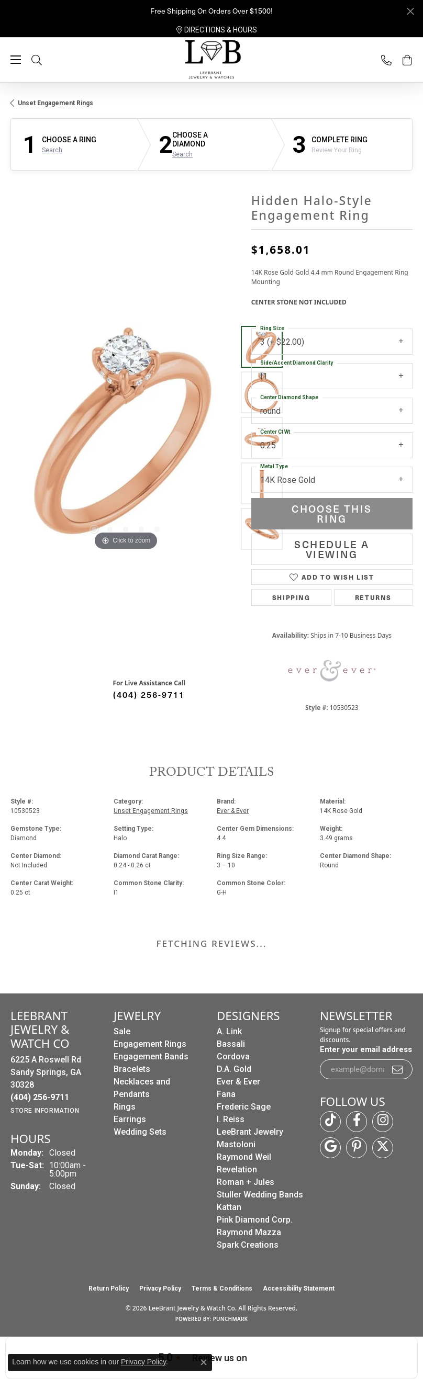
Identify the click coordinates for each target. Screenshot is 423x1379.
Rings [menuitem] (125, 1107)
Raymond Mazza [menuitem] (249, 1232)
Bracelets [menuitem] (132, 1069)
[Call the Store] (39, 1097)
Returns (373, 597)
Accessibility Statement (299, 1288)
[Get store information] (44, 1110)
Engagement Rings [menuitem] (150, 1044)
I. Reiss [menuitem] (230, 1119)
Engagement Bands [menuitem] (151, 1056)
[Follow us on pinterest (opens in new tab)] (356, 1147)
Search (52, 150)
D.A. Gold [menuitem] (234, 1069)
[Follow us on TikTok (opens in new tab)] (330, 1121)
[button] (47, 60)
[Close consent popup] (204, 1362)
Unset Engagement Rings (55, 103)
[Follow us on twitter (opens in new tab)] (382, 1147)
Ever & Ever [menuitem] (238, 1082)
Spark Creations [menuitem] (248, 1245)
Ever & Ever (233, 811)
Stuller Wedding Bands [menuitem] (260, 1195)
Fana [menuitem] (226, 1094)
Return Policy (108, 1288)
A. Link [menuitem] (229, 1031)
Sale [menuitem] (122, 1031)
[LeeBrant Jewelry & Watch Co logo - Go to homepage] (211, 60)
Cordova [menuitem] (233, 1056)
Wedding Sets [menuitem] (140, 1132)
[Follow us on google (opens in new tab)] (330, 1147)
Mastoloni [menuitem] (236, 1144)
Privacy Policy (160, 1288)
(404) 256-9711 (149, 694)
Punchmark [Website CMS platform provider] (230, 1319)
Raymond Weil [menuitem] (244, 1157)
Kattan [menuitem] (229, 1207)
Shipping (291, 597)
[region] (125, 438)
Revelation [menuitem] (237, 1169)
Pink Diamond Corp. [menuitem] (255, 1220)
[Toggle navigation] (15, 59)
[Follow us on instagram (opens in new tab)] (382, 1121)
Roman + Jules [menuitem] (245, 1182)
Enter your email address (366, 1049)
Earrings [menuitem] (130, 1119)
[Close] (410, 11)
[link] (216, 30)
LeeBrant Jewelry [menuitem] (250, 1132)
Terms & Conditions (222, 1288)
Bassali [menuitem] (231, 1044)
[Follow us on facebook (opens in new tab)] (356, 1121)
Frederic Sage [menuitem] (244, 1107)
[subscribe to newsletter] (398, 1069)
